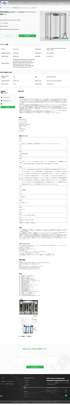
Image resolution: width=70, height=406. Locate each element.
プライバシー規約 (15, 402)
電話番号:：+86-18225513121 (7, 381)
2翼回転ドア (29, 336)
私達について (40, 3)
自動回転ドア (9, 7)
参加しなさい (66, 390)
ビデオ (32, 3)
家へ (2, 7)
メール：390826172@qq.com (7, 383)
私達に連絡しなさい (51, 3)
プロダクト (25, 3)
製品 (5, 7)
